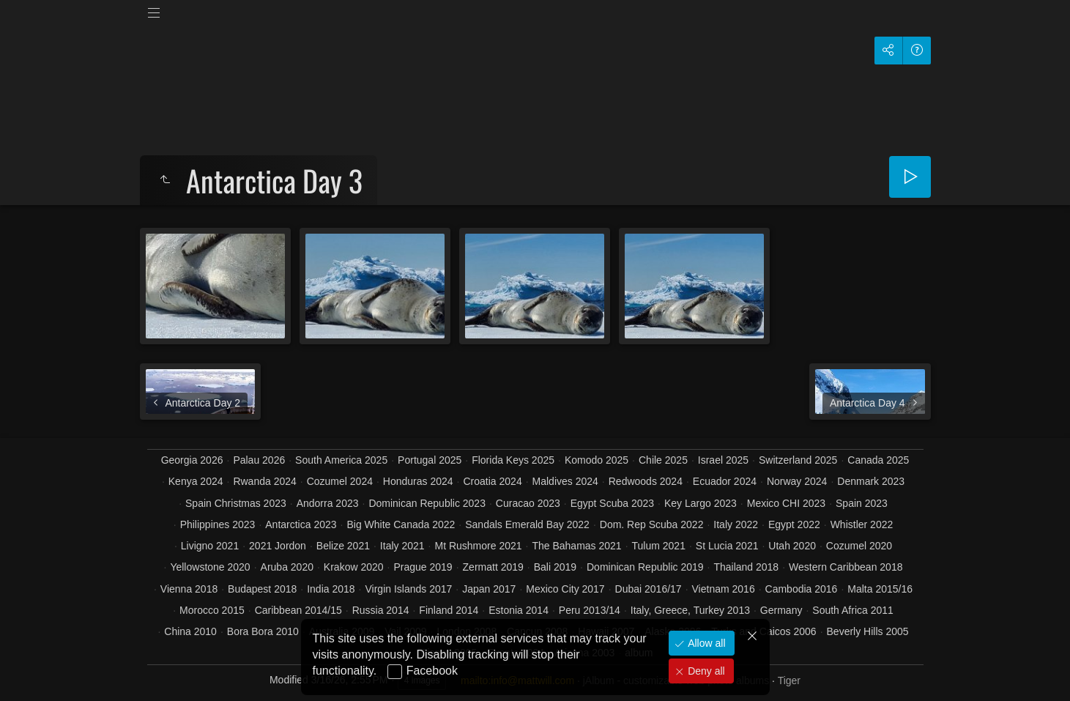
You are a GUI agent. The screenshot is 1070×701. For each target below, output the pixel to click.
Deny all (704, 671)
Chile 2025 (663, 460)
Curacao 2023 (528, 503)
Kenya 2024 (195, 481)
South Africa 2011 (852, 610)
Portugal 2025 (429, 460)
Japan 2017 (489, 589)
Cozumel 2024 (340, 481)
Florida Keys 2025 (513, 460)
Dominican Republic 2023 (427, 503)
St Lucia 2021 (727, 546)
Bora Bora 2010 (263, 631)
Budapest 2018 (262, 589)
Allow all (705, 643)
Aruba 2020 (287, 567)
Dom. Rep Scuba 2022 (652, 524)
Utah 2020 (792, 546)
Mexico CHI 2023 (786, 503)
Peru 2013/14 (589, 610)
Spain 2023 (862, 503)
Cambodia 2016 (801, 589)
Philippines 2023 (218, 524)
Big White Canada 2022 (400, 524)
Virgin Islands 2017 (408, 589)
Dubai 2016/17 (648, 589)
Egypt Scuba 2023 (612, 503)
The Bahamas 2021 (576, 546)
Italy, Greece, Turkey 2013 (690, 610)
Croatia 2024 (493, 481)
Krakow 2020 (354, 567)
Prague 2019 (422, 567)
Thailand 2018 (746, 567)
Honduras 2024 (418, 481)
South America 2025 (341, 460)
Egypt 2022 (794, 524)
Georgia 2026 (192, 460)
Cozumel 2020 (859, 546)
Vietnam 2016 (723, 589)
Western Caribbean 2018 (845, 567)
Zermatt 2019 (493, 567)
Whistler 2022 (862, 524)
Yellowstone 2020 (210, 567)
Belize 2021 (343, 546)
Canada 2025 (878, 460)
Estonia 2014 (518, 610)
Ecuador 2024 (725, 481)
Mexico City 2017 (565, 589)
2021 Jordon (277, 546)
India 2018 (330, 589)
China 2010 (190, 631)
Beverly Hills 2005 (868, 631)
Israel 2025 (723, 460)
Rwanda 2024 (264, 481)
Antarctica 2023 (300, 524)
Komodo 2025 (596, 460)
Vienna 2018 (189, 589)
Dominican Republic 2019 (645, 567)
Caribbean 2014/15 (298, 610)
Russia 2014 (380, 610)
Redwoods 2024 (646, 481)
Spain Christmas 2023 (235, 503)
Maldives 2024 (565, 481)
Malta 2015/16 (880, 589)
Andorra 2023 (328, 503)
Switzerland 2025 (798, 460)
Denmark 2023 (870, 481)
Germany (781, 610)
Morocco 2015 (212, 610)
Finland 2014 (448, 610)
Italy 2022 (735, 524)
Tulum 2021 (659, 546)
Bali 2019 (555, 567)
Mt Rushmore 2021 (477, 546)
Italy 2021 (402, 546)
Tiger (789, 680)
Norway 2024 (797, 481)
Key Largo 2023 (700, 503)
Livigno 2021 (210, 546)
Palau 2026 (259, 460)
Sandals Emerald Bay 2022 (527, 524)
